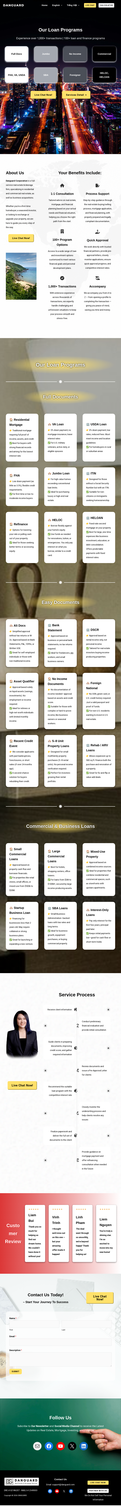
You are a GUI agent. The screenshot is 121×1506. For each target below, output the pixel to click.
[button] (61, 5)
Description (15, 1351)
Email (12, 1336)
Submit (15, 1372)
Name (12, 1318)
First (11, 1330)
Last (63, 1330)
